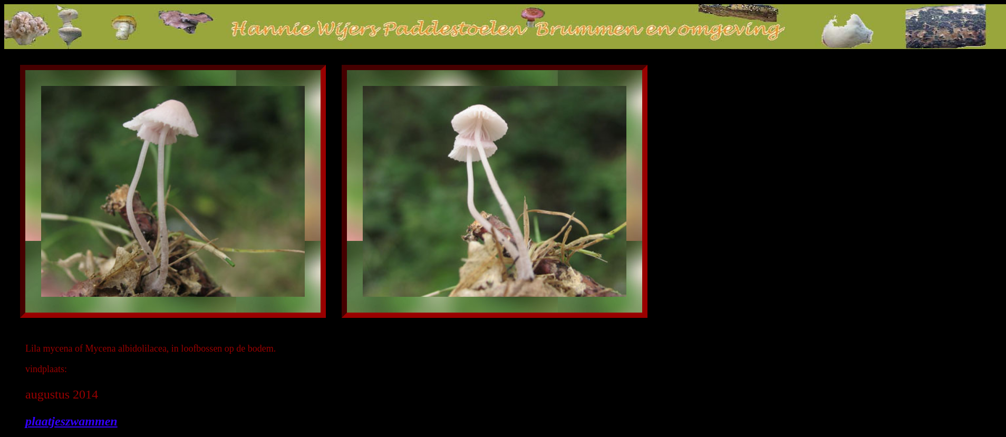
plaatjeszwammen (71, 421)
